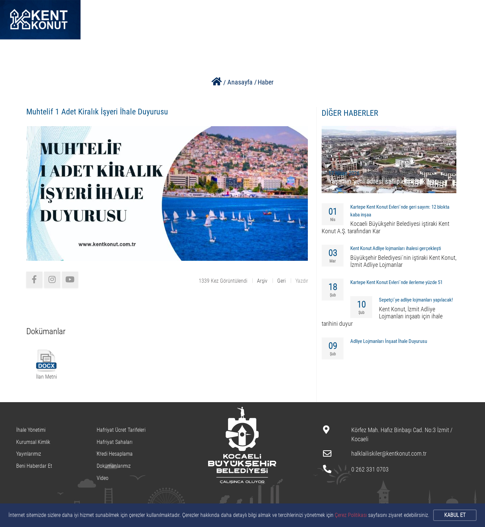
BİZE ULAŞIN (339, 10)
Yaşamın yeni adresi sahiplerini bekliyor (382, 181)
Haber (265, 82)
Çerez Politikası (351, 515)
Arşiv (262, 281)
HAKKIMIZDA (170, 10)
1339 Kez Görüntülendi (223, 281)
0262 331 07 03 (449, 10)
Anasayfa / (242, 82)
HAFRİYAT (300, 10)
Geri (281, 281)
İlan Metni (46, 377)
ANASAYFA (129, 10)
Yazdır (301, 281)
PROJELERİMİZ (257, 10)
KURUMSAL (212, 10)
